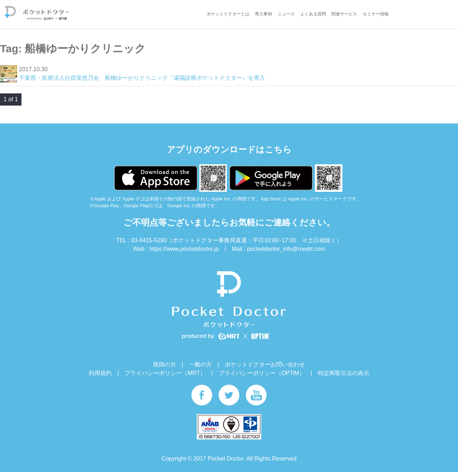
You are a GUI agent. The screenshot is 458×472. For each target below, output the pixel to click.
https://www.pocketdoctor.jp (184, 249)
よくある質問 (313, 13)
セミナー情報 (376, 13)
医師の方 (164, 364)
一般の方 (200, 364)
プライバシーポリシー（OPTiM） (262, 373)
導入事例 (263, 13)
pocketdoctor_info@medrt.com (286, 249)
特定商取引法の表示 (343, 373)
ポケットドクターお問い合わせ (265, 364)
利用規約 (100, 373)
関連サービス (344, 13)
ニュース (286, 13)
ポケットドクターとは (227, 13)
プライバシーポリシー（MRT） (165, 373)
